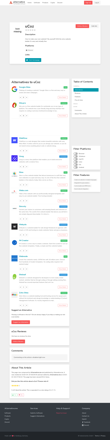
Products (45, 3)
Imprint (84, 419)
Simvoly (22, 206)
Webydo (23, 224)
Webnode (23, 256)
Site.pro (22, 103)
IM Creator (24, 240)
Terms (97, 436)
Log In (97, 3)
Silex (21, 172)
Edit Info (94, 26)
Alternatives (79, 90)
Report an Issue (61, 413)
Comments (78, 110)
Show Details (62, 97)
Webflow (23, 138)
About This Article (81, 114)
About (84, 413)
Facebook (86, 422)
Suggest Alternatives (37, 416)
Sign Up (88, 3)
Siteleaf (22, 274)
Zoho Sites (23, 292)
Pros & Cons (79, 100)
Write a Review (82, 26)
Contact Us (85, 416)
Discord (59, 3)
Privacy (103, 436)
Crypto (52, 3)
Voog (21, 156)
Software (37, 3)
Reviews (77, 93)
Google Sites (24, 87)
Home (29, 3)
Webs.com (23, 190)
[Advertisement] (55, 14)
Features (78, 97)
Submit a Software (36, 413)
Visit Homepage (34, 60)
